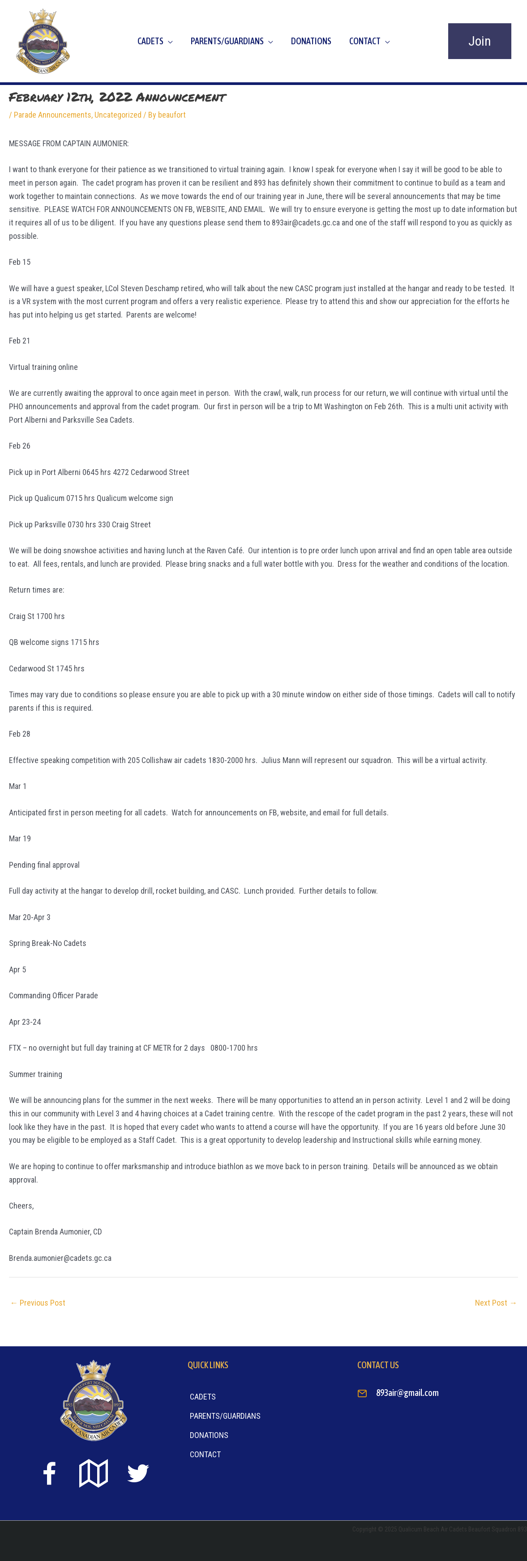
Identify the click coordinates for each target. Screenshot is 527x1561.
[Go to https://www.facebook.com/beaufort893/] (49, 1475)
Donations (311, 41)
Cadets (150, 41)
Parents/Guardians (227, 41)
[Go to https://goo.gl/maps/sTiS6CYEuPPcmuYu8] (93, 1474)
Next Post (496, 1302)
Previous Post (37, 1302)
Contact (365, 41)
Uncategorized (117, 114)
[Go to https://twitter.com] (138, 1473)
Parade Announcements (52, 114)
